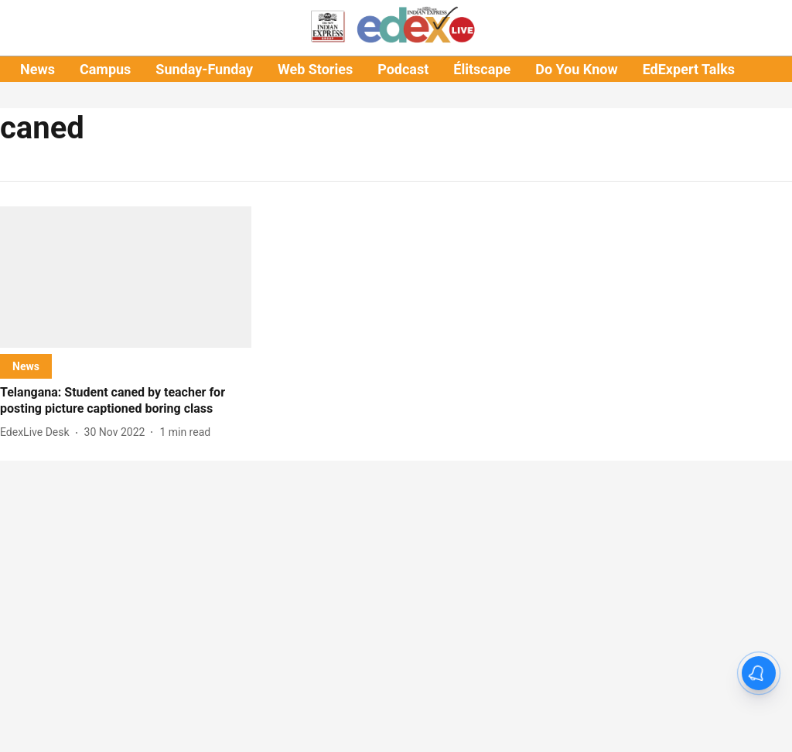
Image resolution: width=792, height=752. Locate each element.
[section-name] (26, 366)
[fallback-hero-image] (125, 277)
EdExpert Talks (689, 69)
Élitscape (481, 69)
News (37, 69)
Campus (105, 69)
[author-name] (38, 432)
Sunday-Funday (204, 69)
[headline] (125, 401)
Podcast (402, 69)
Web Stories (315, 69)
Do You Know (576, 69)
